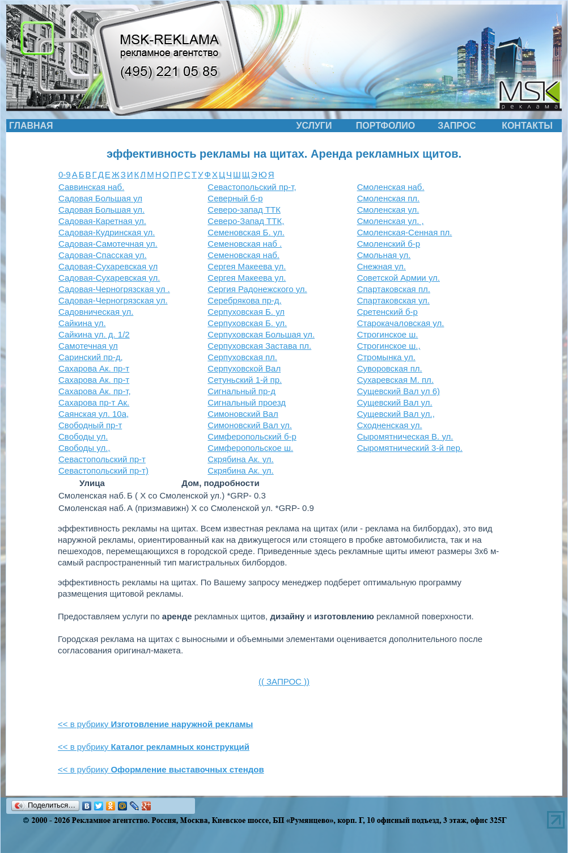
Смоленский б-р (388, 243)
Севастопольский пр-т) (103, 470)
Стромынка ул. (386, 357)
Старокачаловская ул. (400, 323)
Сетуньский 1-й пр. (244, 380)
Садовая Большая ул (100, 198)
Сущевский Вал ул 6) (398, 391)
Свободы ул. (83, 436)
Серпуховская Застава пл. (259, 346)
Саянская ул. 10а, (93, 414)
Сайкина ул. (82, 323)
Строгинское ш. (387, 334)
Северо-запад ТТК (244, 209)
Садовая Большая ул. (101, 209)
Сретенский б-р (387, 311)
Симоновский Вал (242, 414)
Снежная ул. (381, 266)
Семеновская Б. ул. (246, 232)
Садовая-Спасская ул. (102, 255)
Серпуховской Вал (244, 368)
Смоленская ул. (388, 209)
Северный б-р (234, 198)
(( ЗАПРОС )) (284, 681)
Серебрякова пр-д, (244, 300)
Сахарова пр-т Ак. (93, 402)
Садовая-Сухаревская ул (108, 266)
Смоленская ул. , (390, 221)
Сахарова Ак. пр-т (93, 368)
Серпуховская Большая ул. (261, 334)
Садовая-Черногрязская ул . (114, 289)
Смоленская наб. (391, 187)
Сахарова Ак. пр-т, (94, 391)
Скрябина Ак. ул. (240, 459)
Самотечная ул (88, 346)
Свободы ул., (84, 448)
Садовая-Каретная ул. (102, 221)
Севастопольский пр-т (102, 459)
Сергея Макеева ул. (246, 266)
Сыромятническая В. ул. (405, 436)
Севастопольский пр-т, (251, 187)
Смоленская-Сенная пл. (404, 232)
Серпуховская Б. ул (246, 311)
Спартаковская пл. (393, 289)
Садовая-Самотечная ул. (108, 243)
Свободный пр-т (90, 425)
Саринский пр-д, (90, 357)
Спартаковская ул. (393, 300)
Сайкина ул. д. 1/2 (94, 334)
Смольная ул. (384, 255)
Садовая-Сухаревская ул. (109, 277)
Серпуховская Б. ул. (247, 323)
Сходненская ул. (389, 425)
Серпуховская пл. (242, 357)
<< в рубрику (155, 724)
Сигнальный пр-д (241, 391)
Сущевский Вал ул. (395, 402)
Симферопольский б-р (251, 436)
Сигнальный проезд (246, 402)
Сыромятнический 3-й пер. (410, 448)
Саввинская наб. (91, 187)
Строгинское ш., (389, 346)
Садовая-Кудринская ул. (106, 232)
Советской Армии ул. (398, 277)
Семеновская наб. (243, 255)
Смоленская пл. (388, 198)
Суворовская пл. (389, 368)
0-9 (64, 174)
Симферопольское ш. (250, 448)
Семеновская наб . (244, 243)
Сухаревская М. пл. (395, 380)
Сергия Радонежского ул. (257, 289)
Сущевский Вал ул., (396, 414)
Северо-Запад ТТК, (245, 221)
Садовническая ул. (95, 311)
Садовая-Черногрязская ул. (113, 300)
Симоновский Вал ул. (249, 425)
